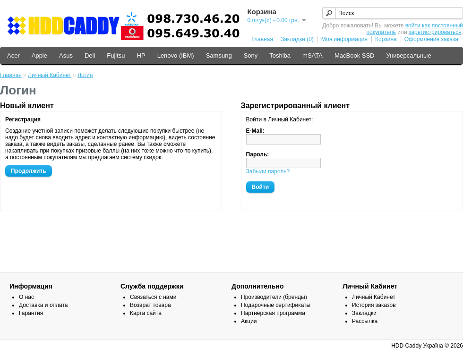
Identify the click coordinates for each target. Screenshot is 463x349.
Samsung (219, 55)
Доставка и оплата (43, 305)
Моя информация (344, 39)
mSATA (312, 55)
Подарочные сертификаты (275, 305)
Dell (90, 55)
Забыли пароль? (268, 171)
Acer (13, 55)
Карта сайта (146, 313)
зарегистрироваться (435, 32)
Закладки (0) (297, 39)
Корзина (386, 39)
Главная (262, 39)
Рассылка (364, 321)
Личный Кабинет (49, 75)
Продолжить (28, 171)
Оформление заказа (431, 39)
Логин (85, 75)
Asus (66, 55)
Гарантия (31, 313)
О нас (26, 297)
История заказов (374, 305)
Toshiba (280, 55)
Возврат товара (150, 305)
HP (141, 55)
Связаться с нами (153, 297)
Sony (251, 55)
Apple (39, 55)
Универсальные (408, 55)
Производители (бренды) (274, 297)
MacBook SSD (354, 55)
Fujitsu (116, 55)
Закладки (364, 313)
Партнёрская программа (273, 313)
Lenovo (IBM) (175, 55)
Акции (249, 321)
